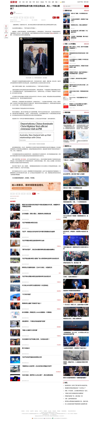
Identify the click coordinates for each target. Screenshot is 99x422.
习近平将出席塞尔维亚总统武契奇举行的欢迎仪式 (36, 276)
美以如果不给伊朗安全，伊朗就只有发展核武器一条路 (78, 66)
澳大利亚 (14, 196)
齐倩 (14, 12)
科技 (49, 2)
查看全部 (86, 10)
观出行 (37, 2)
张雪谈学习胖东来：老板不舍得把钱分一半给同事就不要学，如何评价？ (78, 73)
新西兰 (17, 196)
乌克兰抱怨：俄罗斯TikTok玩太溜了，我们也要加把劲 (37, 375)
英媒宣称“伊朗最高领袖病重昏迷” (72, 290)
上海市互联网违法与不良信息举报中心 (59, 418)
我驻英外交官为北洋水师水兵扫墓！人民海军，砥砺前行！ (78, 85)
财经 (27, 2)
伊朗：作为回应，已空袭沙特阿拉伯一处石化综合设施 (79, 390)
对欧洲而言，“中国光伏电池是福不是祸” (33, 321)
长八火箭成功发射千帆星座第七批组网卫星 (76, 404)
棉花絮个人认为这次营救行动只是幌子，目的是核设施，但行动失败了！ (78, 104)
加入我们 (49, 411)
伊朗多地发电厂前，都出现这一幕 (72, 263)
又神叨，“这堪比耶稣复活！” (70, 276)
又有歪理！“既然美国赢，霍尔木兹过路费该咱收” (79, 37)
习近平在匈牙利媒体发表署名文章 (32, 357)
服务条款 (36, 411)
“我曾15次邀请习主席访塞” (30, 330)
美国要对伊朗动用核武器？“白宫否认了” (75, 388)
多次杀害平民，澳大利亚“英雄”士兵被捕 (73, 174)
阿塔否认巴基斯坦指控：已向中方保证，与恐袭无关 (37, 267)
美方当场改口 (26, 348)
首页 (20, 2)
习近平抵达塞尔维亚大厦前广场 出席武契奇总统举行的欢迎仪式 (40, 258)
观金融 (42, 2)
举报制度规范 (64, 411)
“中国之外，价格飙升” (69, 160)
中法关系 (59, 344)
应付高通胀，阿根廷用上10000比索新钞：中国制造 (37, 312)
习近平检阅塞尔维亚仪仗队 (30, 222)
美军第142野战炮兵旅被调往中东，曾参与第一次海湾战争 (80, 401)
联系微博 (45, 411)
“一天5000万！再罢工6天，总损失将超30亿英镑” (76, 304)
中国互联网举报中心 (48, 418)
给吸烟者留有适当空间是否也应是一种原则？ (78, 53)
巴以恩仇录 (58, 219)
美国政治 (59, 309)
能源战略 (59, 326)
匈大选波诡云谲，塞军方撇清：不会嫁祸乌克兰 (79, 31)
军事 (34, 2)
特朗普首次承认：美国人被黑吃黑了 (79, 25)
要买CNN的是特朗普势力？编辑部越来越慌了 (75, 377)
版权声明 (32, 411)
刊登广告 (40, 411)
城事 (53, 2)
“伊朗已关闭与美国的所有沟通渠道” (74, 393)
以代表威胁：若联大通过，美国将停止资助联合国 (36, 213)
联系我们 (23, 411)
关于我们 (27, 411)
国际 (30, 2)
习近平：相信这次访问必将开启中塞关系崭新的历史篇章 (38, 231)
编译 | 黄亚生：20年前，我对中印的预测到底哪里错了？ (78, 47)
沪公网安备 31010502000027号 (38, 418)
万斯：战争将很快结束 (71, 398)
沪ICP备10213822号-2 (25, 413)
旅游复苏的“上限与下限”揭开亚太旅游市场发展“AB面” (79, 385)
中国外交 (59, 246)
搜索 (87, 6)
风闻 (23, 2)
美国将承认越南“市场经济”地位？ (31, 303)
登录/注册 (86, 2)
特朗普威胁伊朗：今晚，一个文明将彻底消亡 (75, 202)
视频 (56, 2)
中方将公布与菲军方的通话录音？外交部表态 (35, 285)
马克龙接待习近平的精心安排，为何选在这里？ (36, 339)
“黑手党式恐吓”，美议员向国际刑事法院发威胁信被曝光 (38, 249)
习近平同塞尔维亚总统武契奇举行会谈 (33, 240)
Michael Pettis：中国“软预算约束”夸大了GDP (78, 98)
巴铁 (60, 273)
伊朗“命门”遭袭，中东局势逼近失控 (79, 13)
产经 (46, 2)
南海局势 (59, 291)
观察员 (62, 2)
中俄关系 (59, 300)
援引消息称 (23, 159)
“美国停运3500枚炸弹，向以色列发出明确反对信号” (37, 366)
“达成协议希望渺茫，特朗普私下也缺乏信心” (79, 20)
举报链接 (58, 411)
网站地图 (54, 411)
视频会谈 (52, 33)
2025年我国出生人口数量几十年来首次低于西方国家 (78, 60)
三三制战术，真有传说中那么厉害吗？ (78, 78)
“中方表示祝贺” (26, 294)
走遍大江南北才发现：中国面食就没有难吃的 (78, 92)
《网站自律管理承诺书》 (72, 411)
